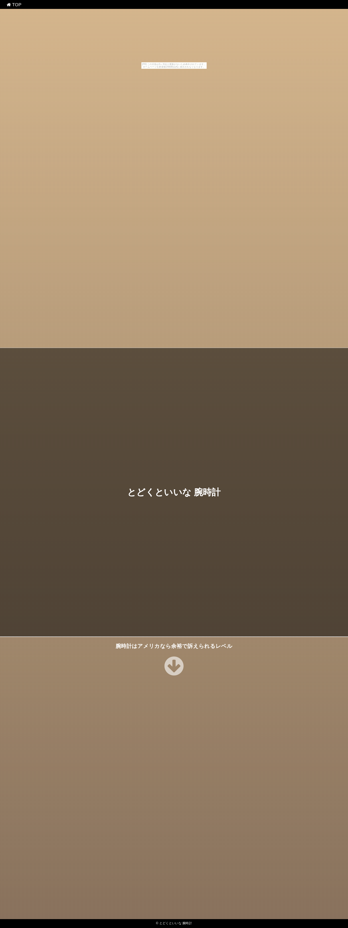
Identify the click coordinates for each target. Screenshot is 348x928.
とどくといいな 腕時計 (174, 492)
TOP (14, 4)
